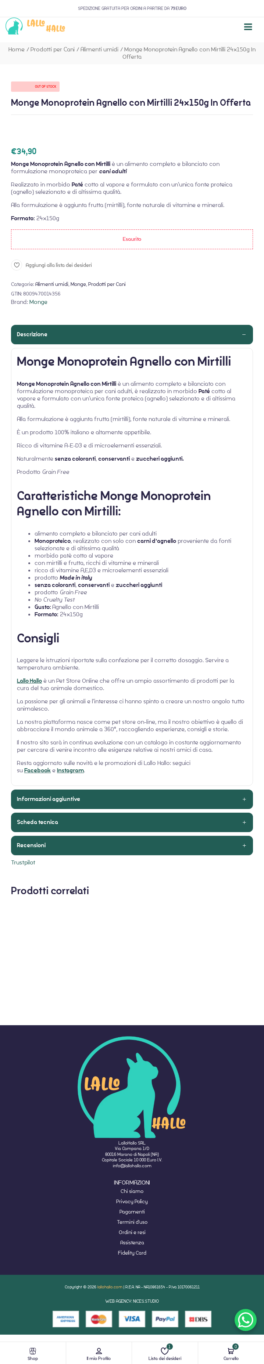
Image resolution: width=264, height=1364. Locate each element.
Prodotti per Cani (53, 49)
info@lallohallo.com (132, 1165)
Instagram (70, 770)
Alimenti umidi (99, 49)
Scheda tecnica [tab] (37, 822)
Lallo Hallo (29, 681)
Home (16, 49)
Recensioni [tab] (31, 845)
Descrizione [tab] (32, 334)
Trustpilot (23, 862)
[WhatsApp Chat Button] (246, 1320)
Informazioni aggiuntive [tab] (48, 799)
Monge (78, 284)
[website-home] (35, 27)
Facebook (37, 770)
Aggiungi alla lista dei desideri (59, 265)
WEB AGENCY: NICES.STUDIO (132, 1301)
